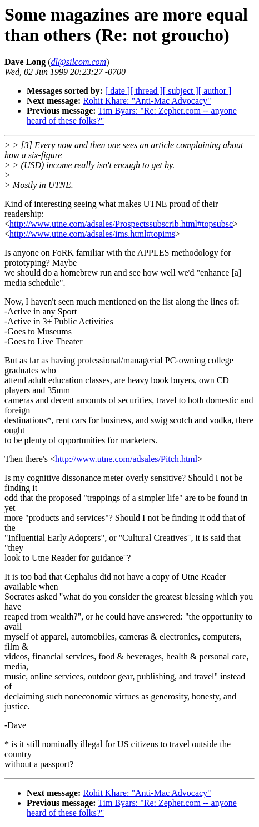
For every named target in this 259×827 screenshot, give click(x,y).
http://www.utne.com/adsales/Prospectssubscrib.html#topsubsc (121, 224)
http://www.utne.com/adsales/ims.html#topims (92, 234)
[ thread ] (146, 90)
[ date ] (117, 90)
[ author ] (215, 90)
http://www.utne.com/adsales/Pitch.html (126, 459)
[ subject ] (180, 90)
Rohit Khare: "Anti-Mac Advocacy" (147, 100)
